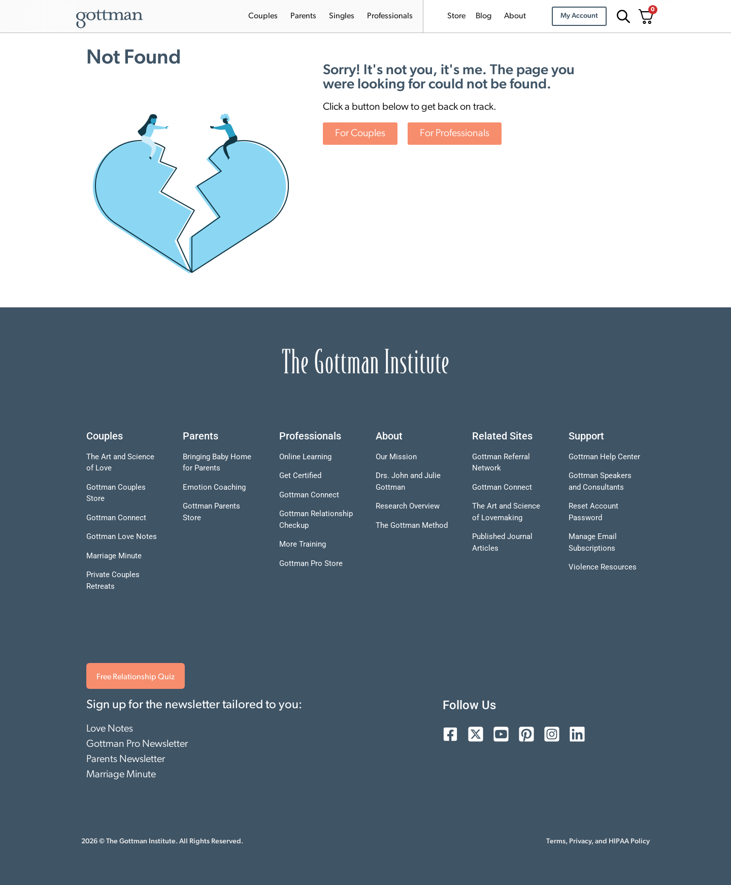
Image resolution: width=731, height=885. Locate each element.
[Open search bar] (622, 16)
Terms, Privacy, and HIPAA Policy (598, 841)
